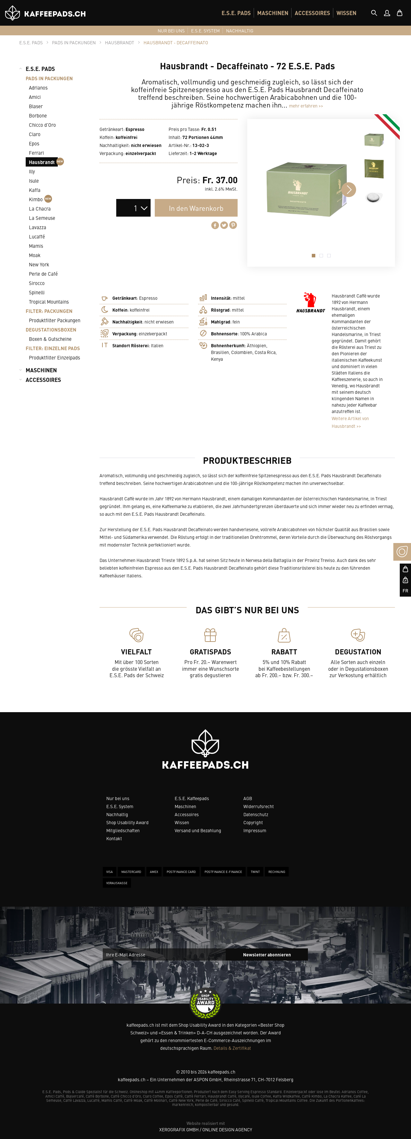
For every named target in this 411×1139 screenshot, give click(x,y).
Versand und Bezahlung (198, 830)
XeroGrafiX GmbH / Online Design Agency (205, 1129)
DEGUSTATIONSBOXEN (51, 329)
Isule (34, 180)
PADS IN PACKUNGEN (49, 78)
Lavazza (37, 227)
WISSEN (346, 13)
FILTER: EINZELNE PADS (53, 348)
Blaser (36, 106)
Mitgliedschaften (123, 830)
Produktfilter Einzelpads (54, 357)
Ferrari (36, 152)
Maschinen (185, 806)
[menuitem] (236, 13)
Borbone (38, 115)
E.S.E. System (119, 806)
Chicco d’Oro (42, 124)
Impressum (254, 830)
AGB (247, 798)
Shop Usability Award (127, 822)
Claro (34, 134)
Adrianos (38, 87)
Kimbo (40, 199)
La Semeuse (42, 217)
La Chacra (40, 208)
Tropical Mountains (49, 301)
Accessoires (187, 814)
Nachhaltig (117, 814)
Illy (32, 171)
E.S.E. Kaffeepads (192, 798)
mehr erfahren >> (306, 105)
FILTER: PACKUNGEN (49, 310)
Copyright (253, 822)
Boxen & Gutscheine (50, 338)
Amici (35, 96)
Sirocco (37, 283)
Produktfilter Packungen (54, 320)
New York (39, 264)
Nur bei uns (117, 798)
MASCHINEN (272, 13)
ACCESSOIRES (312, 13)
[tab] (374, 13)
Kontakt (114, 838)
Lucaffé (37, 236)
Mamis (36, 245)
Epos (34, 143)
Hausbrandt (43, 162)
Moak (34, 255)
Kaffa (34, 189)
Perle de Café (43, 273)
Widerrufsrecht (258, 806)
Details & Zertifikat (232, 1048)
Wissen (182, 822)
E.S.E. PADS (236, 13)
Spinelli (37, 292)
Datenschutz (255, 814)
